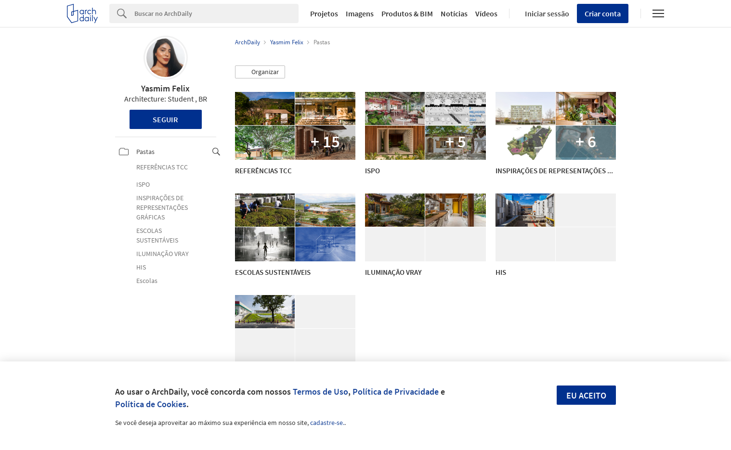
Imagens (360, 13)
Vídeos (486, 13)
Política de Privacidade (395, 391)
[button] (260, 72)
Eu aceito (586, 395)
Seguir (165, 119)
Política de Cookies (150, 404)
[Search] (216, 13)
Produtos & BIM (407, 13)
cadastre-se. (327, 422)
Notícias (454, 13)
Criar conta (603, 13)
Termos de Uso (320, 391)
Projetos (324, 13)
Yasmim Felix (165, 88)
